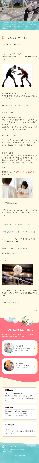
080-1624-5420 (8, 451)
